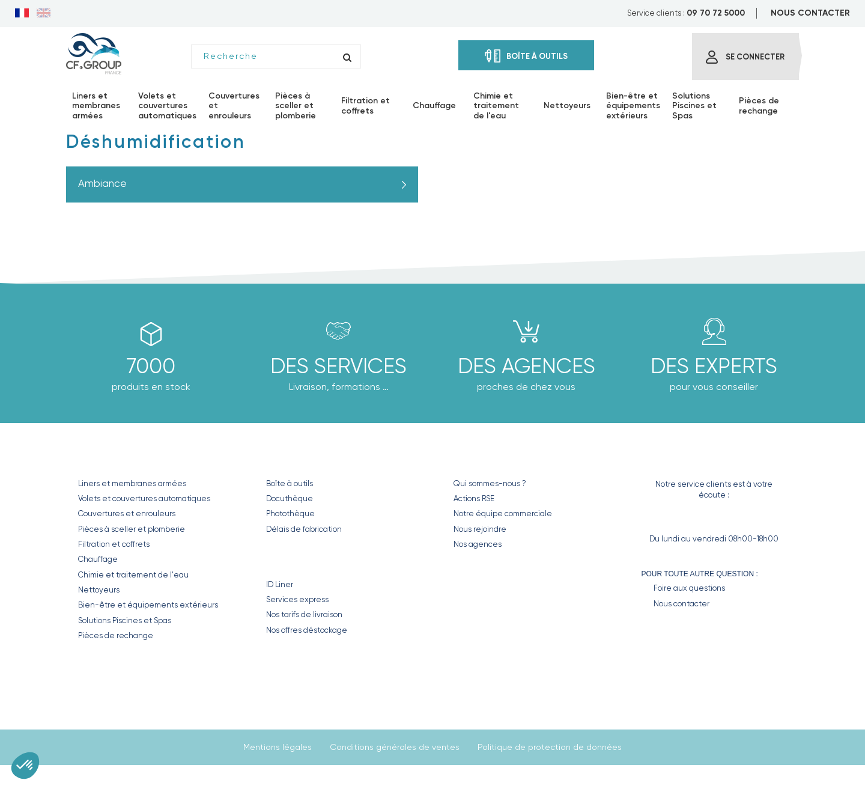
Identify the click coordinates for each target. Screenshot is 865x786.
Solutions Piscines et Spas (124, 620)
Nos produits (116, 458)
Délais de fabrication (304, 529)
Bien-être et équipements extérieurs (148, 604)
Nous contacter (681, 603)
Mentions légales (277, 747)
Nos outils (294, 458)
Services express (297, 599)
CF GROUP (476, 458)
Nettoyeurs (99, 589)
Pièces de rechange (115, 635)
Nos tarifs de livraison (304, 614)
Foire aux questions (689, 588)
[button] (25, 765)
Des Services (338, 366)
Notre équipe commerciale (503, 513)
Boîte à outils (289, 483)
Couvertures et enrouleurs (126, 513)
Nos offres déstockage (306, 630)
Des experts (714, 366)
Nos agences (478, 544)
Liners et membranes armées (132, 483)
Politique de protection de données (550, 747)
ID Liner (279, 584)
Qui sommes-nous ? (490, 483)
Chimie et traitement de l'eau (133, 574)
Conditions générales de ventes (395, 747)
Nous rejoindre (480, 529)
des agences (526, 366)
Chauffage (98, 559)
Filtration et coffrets (114, 544)
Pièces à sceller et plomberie (131, 529)
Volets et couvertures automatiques (144, 498)
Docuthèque (289, 498)
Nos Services (302, 558)
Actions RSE (474, 498)
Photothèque (290, 513)
